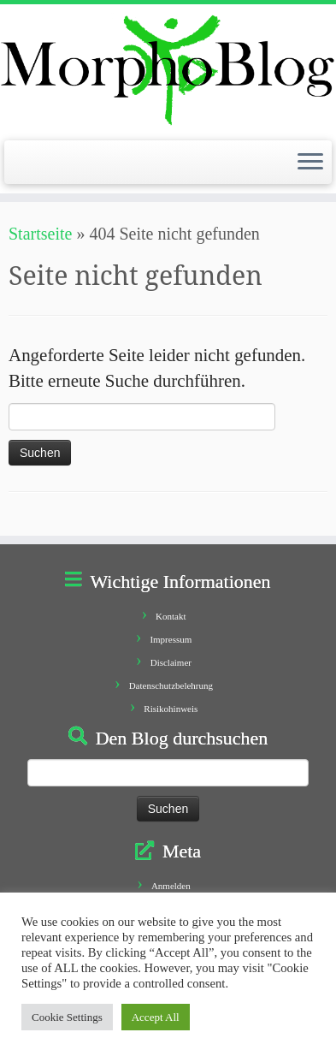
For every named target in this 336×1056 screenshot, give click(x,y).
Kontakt (171, 616)
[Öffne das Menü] (310, 162)
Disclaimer (171, 662)
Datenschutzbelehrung (171, 685)
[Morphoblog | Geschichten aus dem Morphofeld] (168, 70)
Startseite (40, 233)
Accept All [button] (156, 1017)
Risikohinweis (170, 708)
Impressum (171, 639)
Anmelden (171, 886)
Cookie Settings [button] (67, 1017)
